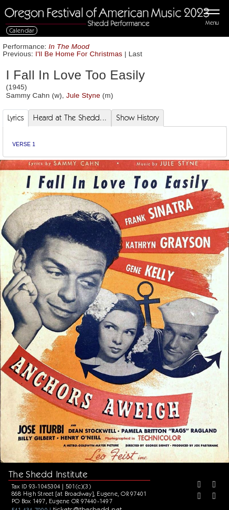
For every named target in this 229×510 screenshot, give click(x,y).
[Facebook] (195, 485)
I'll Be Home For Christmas (78, 54)
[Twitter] (210, 485)
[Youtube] (210, 497)
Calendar (22, 30)
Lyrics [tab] (15, 118)
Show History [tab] (137, 118)
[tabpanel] (114, 142)
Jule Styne (83, 95)
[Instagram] (195, 497)
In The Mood (69, 46)
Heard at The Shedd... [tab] (70, 118)
